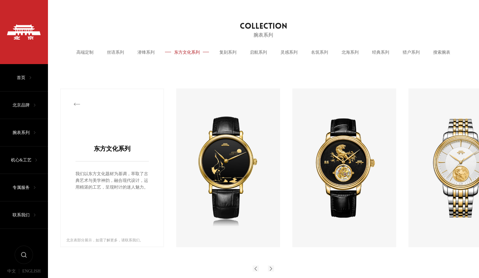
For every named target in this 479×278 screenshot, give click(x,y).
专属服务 (21, 187)
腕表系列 (21, 132)
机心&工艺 (21, 160)
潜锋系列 (146, 52)
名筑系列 (319, 52)
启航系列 (258, 52)
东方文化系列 (187, 52)
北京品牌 (21, 105)
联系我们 (21, 215)
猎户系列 (411, 52)
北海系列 (350, 52)
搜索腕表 (441, 52)
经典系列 (380, 52)
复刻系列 (227, 52)
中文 (11, 271)
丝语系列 (115, 52)
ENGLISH (31, 271)
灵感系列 (289, 52)
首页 (21, 77)
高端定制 (84, 52)
